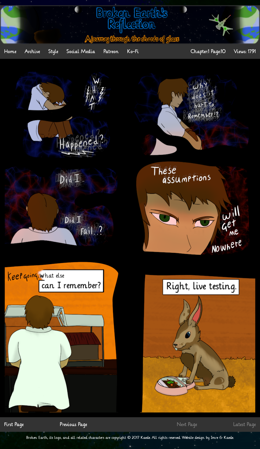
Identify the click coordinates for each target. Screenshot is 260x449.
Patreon (111, 51)
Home (10, 51)
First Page (14, 424)
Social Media (81, 51)
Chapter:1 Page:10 (208, 51)
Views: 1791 (245, 51)
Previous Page (73, 424)
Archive (32, 51)
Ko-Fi (133, 51)
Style (53, 51)
